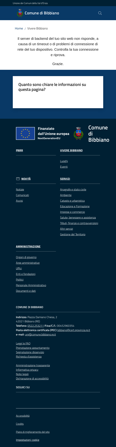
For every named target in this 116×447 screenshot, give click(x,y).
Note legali (22, 374)
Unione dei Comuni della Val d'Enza (30, 3)
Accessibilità (22, 416)
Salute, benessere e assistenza (78, 217)
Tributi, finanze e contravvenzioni (79, 223)
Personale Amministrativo (31, 285)
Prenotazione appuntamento (32, 348)
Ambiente (65, 195)
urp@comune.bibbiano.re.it (40, 334)
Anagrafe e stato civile (73, 189)
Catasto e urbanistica (72, 201)
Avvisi (19, 201)
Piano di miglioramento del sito (33, 432)
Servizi (65, 179)
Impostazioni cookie (27, 440)
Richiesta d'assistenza (29, 356)
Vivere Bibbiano (71, 150)
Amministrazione (28, 246)
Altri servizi (66, 229)
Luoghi (64, 161)
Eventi (64, 166)
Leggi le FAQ (23, 343)
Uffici (19, 268)
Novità (26, 179)
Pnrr (19, 150)
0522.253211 (36, 326)
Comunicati (22, 195)
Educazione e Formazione (75, 206)
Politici (19, 279)
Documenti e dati (26, 291)
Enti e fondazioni (25, 274)
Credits (20, 424)
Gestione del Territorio (72, 234)
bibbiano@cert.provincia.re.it (73, 330)
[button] (100, 13)
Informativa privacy (27, 370)
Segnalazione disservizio (30, 352)
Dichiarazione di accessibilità (32, 378)
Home (19, 28)
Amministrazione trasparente (33, 365)
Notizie (20, 189)
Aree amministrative (28, 263)
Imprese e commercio (72, 212)
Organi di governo (26, 257)
